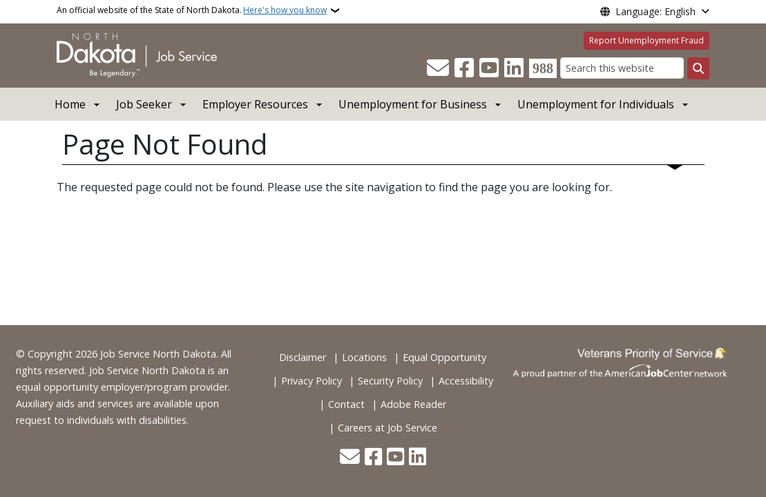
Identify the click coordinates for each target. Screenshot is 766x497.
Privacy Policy (311, 380)
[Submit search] (698, 68)
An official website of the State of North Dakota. (192, 10)
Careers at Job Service (387, 427)
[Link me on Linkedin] (514, 68)
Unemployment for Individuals (595, 104)
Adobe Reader (413, 404)
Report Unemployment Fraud (646, 40)
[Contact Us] (438, 68)
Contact (346, 404)
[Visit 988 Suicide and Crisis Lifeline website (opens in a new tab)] (543, 68)
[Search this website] (622, 68)
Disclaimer (302, 357)
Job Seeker (144, 104)
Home (70, 104)
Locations (364, 357)
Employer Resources (255, 104)
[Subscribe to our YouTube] (489, 68)
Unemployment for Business (412, 104)
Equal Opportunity (444, 357)
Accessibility (466, 380)
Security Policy (390, 380)
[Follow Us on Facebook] (464, 68)
